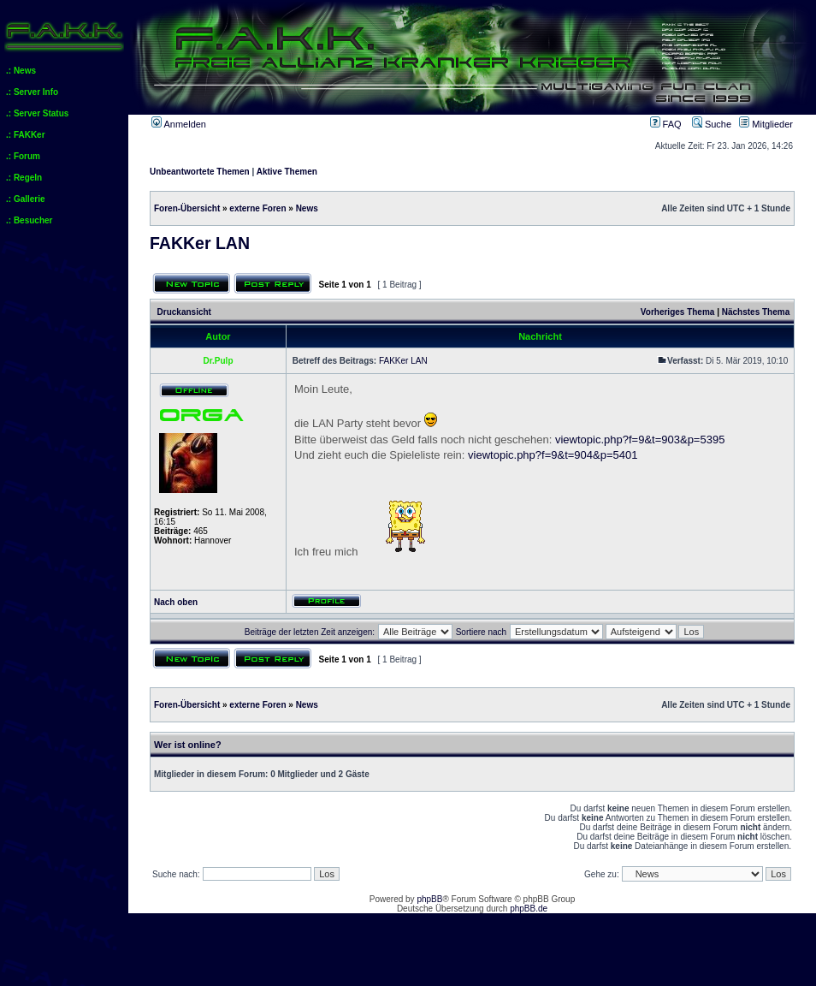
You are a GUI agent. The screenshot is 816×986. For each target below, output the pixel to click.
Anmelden (178, 124)
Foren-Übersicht (187, 208)
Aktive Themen (287, 171)
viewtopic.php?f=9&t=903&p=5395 (639, 439)
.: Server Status (37, 113)
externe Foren (257, 208)
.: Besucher (29, 220)
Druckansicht (184, 312)
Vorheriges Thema (678, 312)
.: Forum (23, 156)
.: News (21, 70)
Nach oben (176, 602)
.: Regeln (24, 177)
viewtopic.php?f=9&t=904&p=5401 (552, 454)
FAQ (666, 124)
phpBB (429, 899)
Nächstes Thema (755, 312)
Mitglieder (766, 124)
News (307, 208)
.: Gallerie (25, 199)
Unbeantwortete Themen (200, 171)
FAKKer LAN (200, 243)
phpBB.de (528, 908)
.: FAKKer (25, 135)
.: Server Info (32, 92)
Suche (711, 124)
